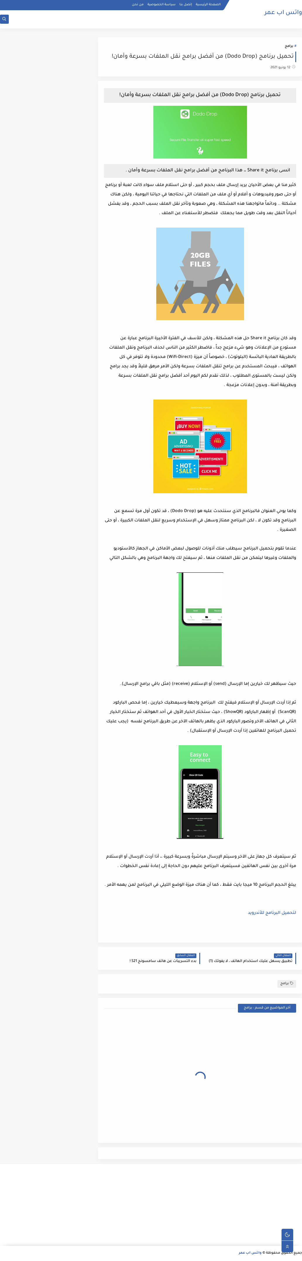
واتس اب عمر (283, 13)
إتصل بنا (185, 4)
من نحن (138, 4)
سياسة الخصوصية (161, 4)
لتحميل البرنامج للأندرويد (272, 913)
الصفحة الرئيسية (208, 4)
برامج (289, 46)
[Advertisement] (254, 1204)
